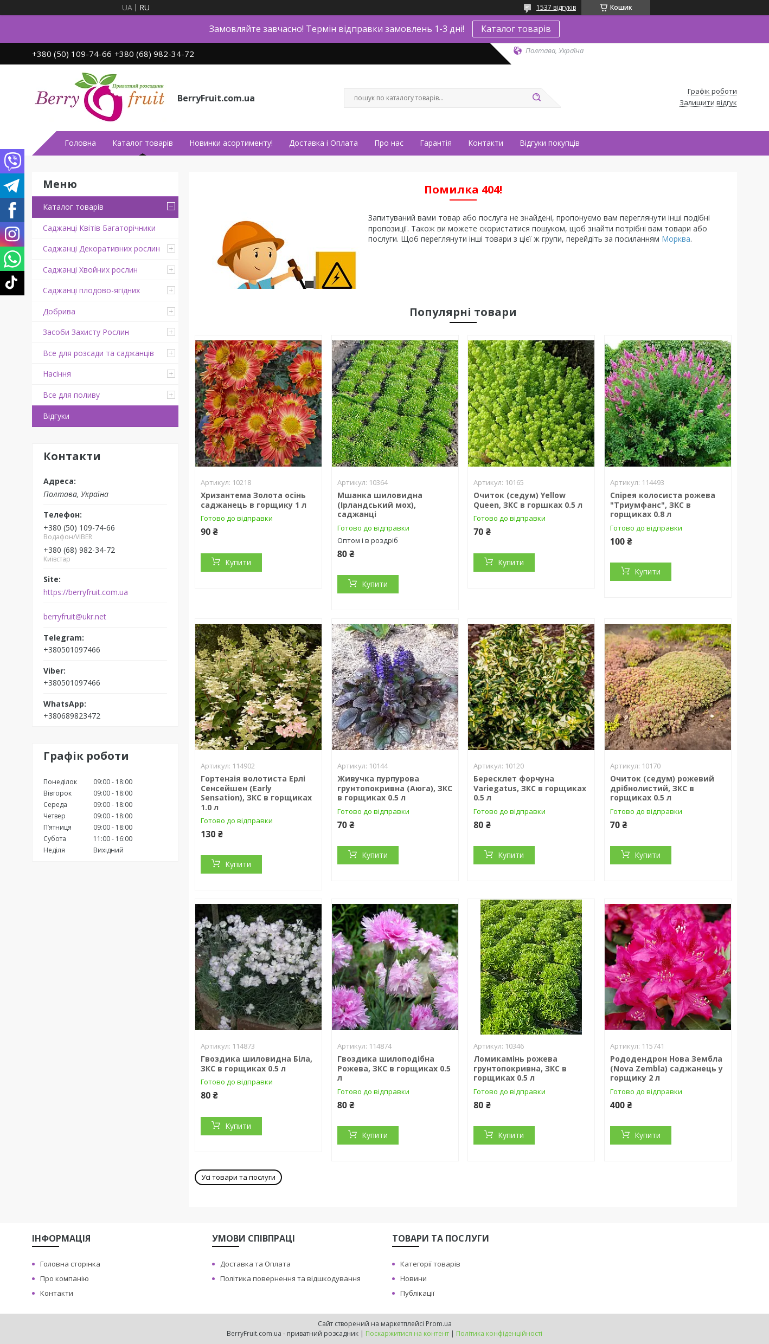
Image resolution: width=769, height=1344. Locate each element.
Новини (413, 1278)
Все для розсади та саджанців (98, 353)
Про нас (388, 143)
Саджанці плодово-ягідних (91, 290)
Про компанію (64, 1278)
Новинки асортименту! (231, 143)
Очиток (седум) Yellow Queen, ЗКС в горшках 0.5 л (527, 500)
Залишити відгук (708, 103)
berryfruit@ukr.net (74, 617)
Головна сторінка (70, 1264)
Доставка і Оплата (323, 143)
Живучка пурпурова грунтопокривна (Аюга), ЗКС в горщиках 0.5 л (394, 788)
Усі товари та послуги (238, 1177)
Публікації (417, 1293)
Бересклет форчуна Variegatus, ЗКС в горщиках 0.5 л (529, 788)
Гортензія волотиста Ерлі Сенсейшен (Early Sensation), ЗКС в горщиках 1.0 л (256, 792)
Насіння (57, 374)
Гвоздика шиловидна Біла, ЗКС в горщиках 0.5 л (256, 1064)
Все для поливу (71, 395)
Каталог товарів (516, 29)
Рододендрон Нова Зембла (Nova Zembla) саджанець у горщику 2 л (666, 1068)
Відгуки (56, 416)
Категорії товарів (430, 1264)
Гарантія (436, 143)
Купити (238, 562)
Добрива (59, 311)
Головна (80, 143)
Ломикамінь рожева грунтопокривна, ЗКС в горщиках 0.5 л (520, 1068)
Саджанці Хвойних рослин (90, 269)
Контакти (485, 143)
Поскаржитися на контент (407, 1333)
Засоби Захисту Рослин (86, 332)
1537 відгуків (556, 7)
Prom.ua (439, 1323)
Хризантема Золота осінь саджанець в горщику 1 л (253, 500)
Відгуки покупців (550, 143)
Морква (676, 239)
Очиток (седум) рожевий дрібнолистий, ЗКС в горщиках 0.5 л (662, 788)
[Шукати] (536, 98)
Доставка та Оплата (255, 1264)
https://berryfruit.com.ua (85, 592)
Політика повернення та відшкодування (290, 1278)
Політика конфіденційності (499, 1333)
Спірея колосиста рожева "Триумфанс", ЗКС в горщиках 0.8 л (662, 504)
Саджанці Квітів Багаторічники (99, 228)
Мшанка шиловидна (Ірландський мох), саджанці (379, 504)
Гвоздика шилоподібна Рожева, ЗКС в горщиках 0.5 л (394, 1068)
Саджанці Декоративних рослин (101, 248)
